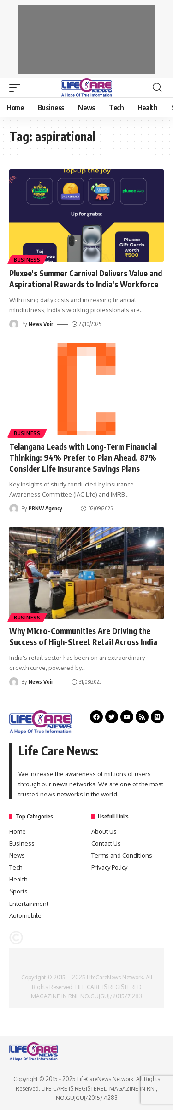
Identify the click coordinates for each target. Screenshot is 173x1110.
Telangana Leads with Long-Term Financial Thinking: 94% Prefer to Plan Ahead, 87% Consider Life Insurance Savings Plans (83, 457)
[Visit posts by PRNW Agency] (13, 508)
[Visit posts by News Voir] (13, 324)
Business (27, 260)
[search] (157, 87)
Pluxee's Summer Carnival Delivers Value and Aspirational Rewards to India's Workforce (85, 278)
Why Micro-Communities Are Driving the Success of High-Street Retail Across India (83, 636)
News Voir (41, 323)
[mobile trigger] (17, 88)
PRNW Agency (45, 508)
